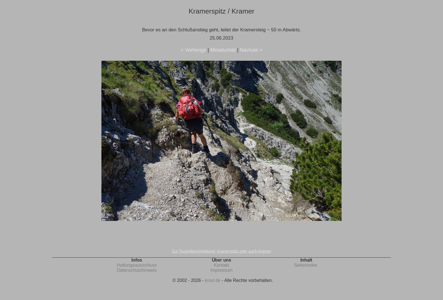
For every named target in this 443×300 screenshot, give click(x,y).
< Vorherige (193, 50)
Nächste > (251, 50)
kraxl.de (212, 280)
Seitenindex (305, 265)
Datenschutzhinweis (137, 270)
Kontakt (221, 265)
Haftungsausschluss (137, 265)
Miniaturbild (223, 50)
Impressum (221, 270)
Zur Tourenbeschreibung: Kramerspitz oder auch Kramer (221, 251)
